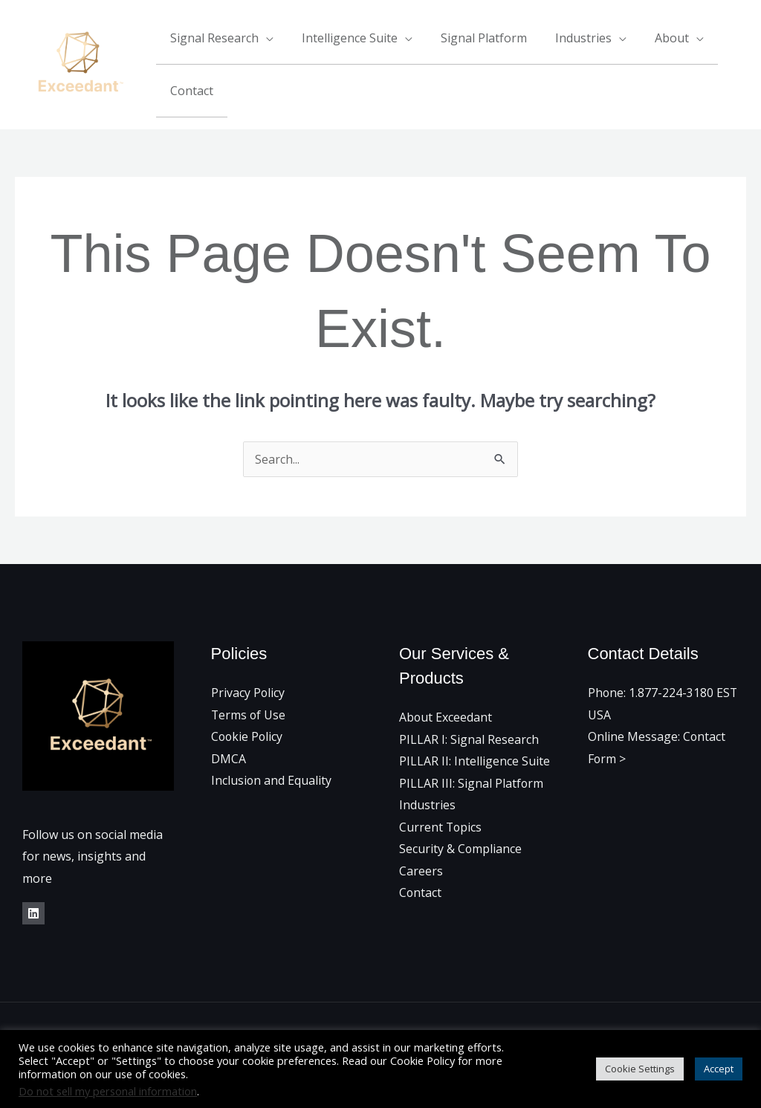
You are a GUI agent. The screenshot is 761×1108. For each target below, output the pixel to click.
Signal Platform (473, 38)
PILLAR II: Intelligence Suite (474, 759)
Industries (568, 38)
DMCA (228, 757)
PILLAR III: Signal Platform (471, 782)
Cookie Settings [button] (640, 1068)
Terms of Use (249, 713)
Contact (189, 90)
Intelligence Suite (343, 38)
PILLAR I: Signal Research (469, 738)
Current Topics (441, 826)
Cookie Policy (248, 735)
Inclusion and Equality (271, 779)
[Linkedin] (740, 64)
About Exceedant (446, 715)
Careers (421, 870)
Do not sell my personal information (108, 1090)
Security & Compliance (460, 848)
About (652, 38)
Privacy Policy (248, 691)
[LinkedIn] (33, 912)
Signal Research (212, 38)
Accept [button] (719, 1068)
